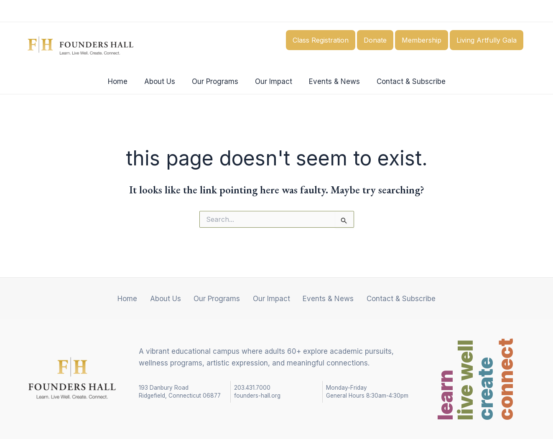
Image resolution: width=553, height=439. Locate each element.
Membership (421, 40)
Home (124, 81)
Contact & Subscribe (404, 81)
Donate (375, 40)
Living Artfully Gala (486, 40)
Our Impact (272, 81)
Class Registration (321, 40)
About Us (163, 81)
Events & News (330, 81)
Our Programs (216, 81)
